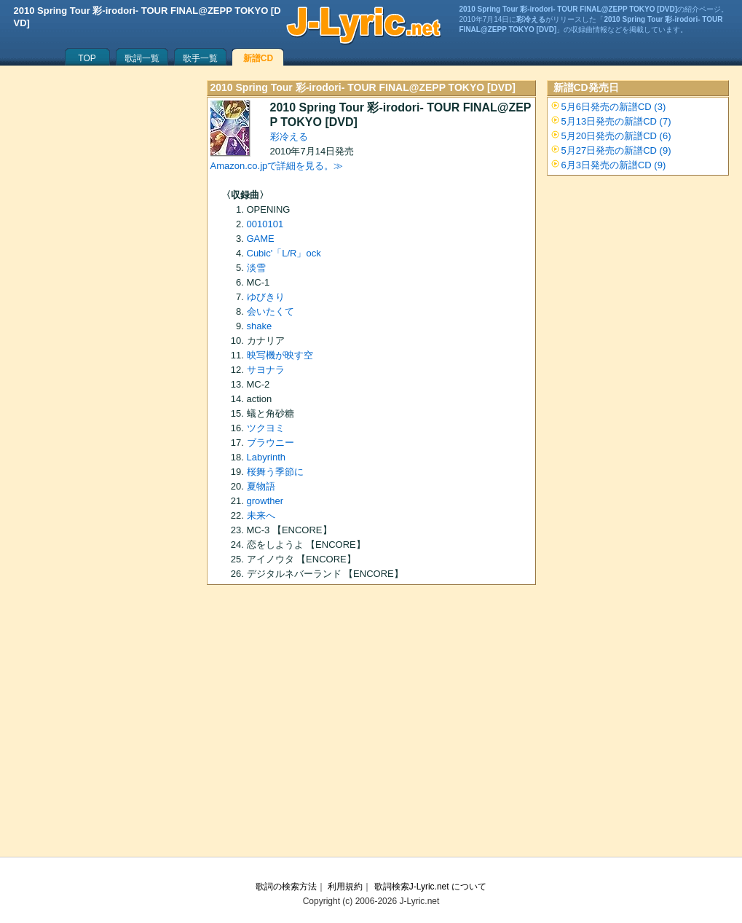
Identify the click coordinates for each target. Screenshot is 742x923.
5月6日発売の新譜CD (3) (613, 106)
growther (265, 500)
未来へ (261, 515)
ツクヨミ (266, 428)
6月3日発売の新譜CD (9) (613, 165)
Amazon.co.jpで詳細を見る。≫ (277, 165)
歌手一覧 (200, 58)
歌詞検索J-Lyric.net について (430, 886)
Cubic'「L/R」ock (284, 253)
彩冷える (289, 136)
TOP (86, 58)
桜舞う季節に (275, 471)
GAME (261, 238)
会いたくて (270, 311)
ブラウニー (270, 442)
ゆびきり (266, 296)
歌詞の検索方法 (286, 886)
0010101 (265, 224)
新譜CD (258, 58)
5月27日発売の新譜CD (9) (616, 150)
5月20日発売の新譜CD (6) (616, 135)
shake (259, 326)
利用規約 (345, 886)
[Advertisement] (371, 726)
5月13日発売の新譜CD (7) (616, 121)
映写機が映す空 (280, 355)
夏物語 (261, 486)
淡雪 (256, 267)
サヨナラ (266, 369)
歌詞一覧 (142, 58)
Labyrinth (266, 457)
